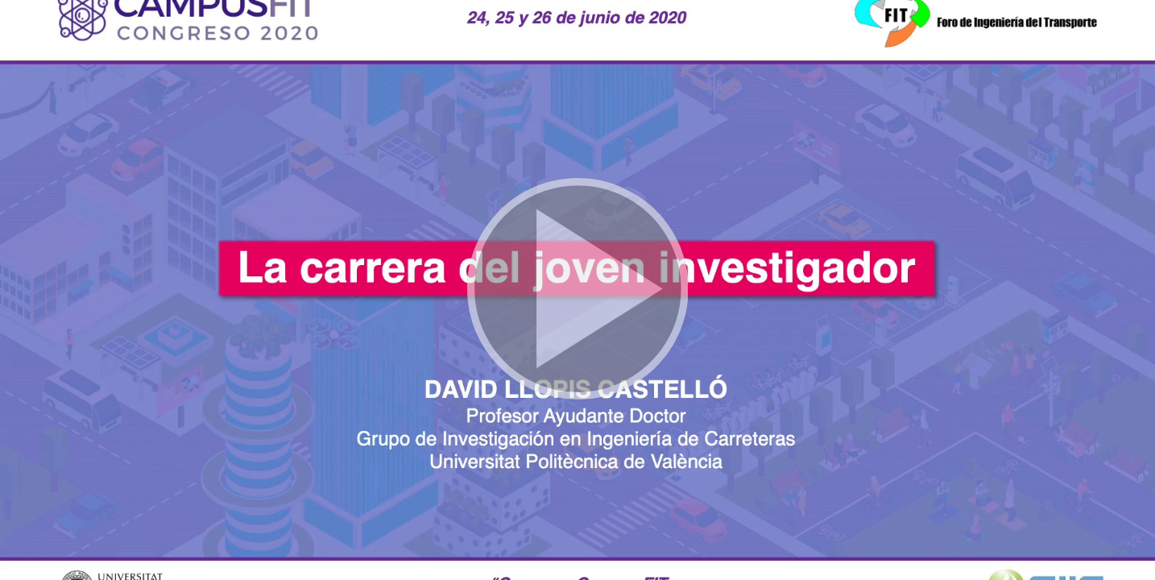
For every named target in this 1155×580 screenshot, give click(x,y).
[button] (577, 290)
